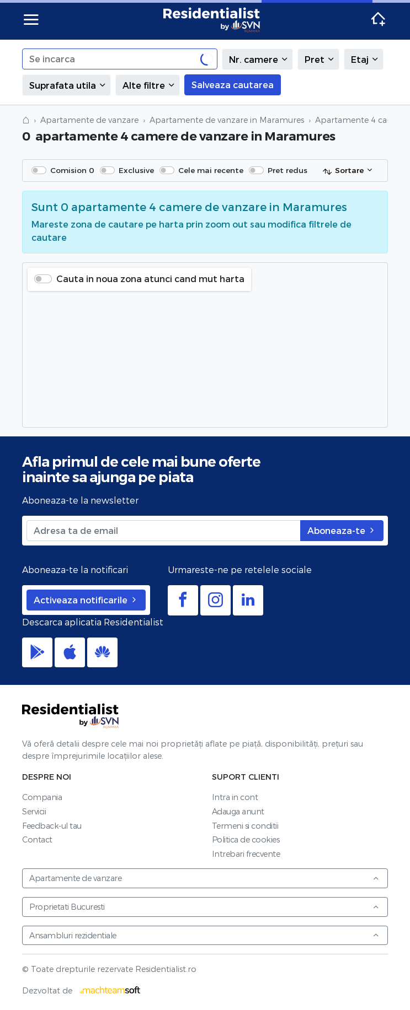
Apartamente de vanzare (89, 120)
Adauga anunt (238, 811)
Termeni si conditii (245, 825)
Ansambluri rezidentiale (204, 935)
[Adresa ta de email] (163, 530)
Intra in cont (235, 797)
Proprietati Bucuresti (204, 906)
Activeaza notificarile (86, 600)
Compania (42, 797)
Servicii (34, 811)
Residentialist (70, 716)
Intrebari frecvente (246, 853)
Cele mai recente (210, 170)
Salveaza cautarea (232, 84)
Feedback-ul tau (52, 825)
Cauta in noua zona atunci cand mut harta (150, 278)
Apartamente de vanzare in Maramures (227, 120)
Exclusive (136, 170)
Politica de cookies (246, 839)
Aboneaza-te (341, 530)
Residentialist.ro (211, 20)
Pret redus (287, 170)
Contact (37, 839)
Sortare (343, 170)
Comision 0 (72, 170)
